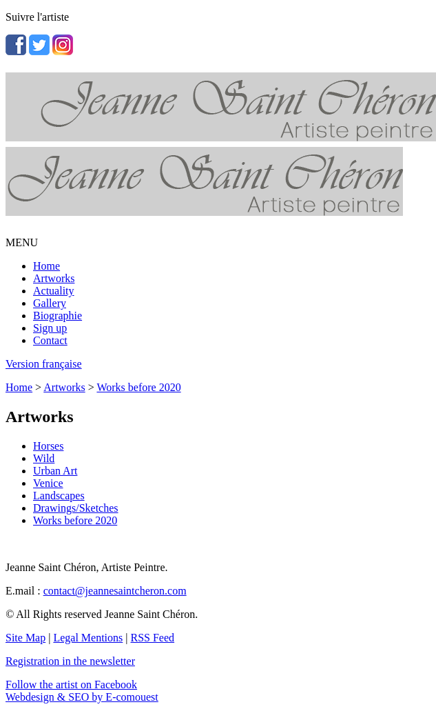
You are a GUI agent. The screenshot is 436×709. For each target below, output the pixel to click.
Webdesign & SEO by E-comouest (82, 697)
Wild (43, 458)
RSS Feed (153, 637)
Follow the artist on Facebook (71, 684)
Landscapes (59, 495)
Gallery (49, 303)
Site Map (25, 637)
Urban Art (55, 471)
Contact (50, 340)
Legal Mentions (88, 637)
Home (46, 266)
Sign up (50, 328)
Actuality (53, 291)
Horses (48, 446)
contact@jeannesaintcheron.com (115, 591)
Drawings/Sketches (75, 508)
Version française (44, 364)
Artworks (53, 278)
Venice (48, 483)
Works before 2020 (138, 387)
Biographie (57, 315)
